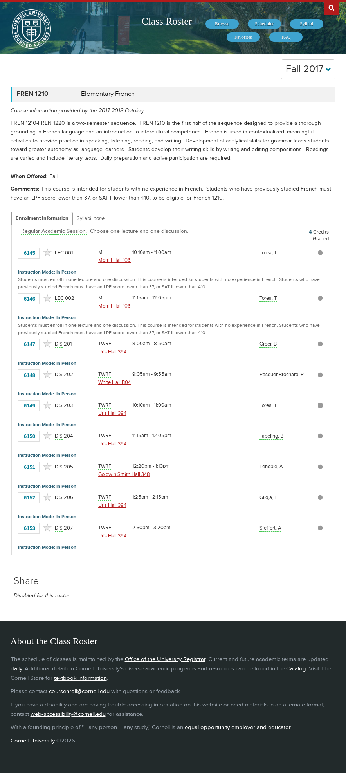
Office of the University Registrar (165, 659)
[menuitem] (222, 24)
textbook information (80, 678)
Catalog (296, 668)
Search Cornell (331, 7)
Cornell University (33, 740)
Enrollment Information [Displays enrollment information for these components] (42, 218)
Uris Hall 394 (112, 352)
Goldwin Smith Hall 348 (124, 474)
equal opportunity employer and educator (237, 727)
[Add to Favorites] (47, 252)
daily (16, 668)
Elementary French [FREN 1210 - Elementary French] (108, 94)
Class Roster (167, 21)
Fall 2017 (308, 69)
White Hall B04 (114, 382)
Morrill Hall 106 (114, 260)
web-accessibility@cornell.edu (68, 714)
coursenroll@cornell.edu (79, 691)
